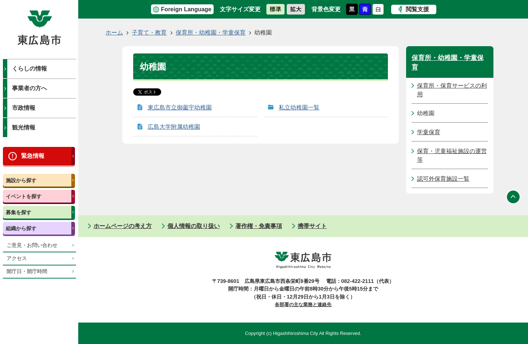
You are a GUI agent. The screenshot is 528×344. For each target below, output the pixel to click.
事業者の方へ (29, 88)
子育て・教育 (149, 32)
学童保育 (428, 132)
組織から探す (21, 228)
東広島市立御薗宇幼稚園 (180, 107)
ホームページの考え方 (123, 226)
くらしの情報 (29, 68)
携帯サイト (312, 226)
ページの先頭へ (513, 197)
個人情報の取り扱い (193, 226)
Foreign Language (186, 9)
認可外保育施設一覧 (443, 179)
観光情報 (23, 127)
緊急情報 (32, 156)
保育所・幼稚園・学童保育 (211, 32)
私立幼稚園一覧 (299, 107)
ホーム (114, 32)
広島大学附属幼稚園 (174, 127)
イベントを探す (23, 196)
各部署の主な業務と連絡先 (303, 304)
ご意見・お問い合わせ (32, 245)
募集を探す (18, 212)
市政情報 (23, 108)
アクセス (17, 258)
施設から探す (21, 180)
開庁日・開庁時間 (27, 271)
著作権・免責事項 (258, 226)
